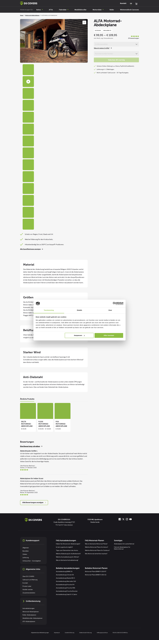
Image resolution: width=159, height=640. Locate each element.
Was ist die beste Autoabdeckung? (67, 560)
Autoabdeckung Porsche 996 (65, 588)
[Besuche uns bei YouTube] (130, 519)
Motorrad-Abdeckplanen (32, 15)
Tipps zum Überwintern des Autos (67, 550)
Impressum (57, 632)
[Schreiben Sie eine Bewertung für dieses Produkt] (31, 446)
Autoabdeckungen (29, 608)
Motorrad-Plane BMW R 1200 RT (95, 571)
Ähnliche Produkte (27, 399)
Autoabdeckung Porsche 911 (65, 584)
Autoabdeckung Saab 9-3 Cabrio (66, 594)
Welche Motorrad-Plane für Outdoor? (97, 550)
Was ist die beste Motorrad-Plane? (96, 544)
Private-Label (27, 586)
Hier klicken (68, 525)
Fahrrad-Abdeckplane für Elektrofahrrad (122, 548)
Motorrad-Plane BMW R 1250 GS (95, 575)
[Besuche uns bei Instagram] (127, 519)
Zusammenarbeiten (29, 593)
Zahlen (25, 554)
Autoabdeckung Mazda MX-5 (65, 578)
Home (21, 15)
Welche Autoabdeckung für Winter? (67, 557)
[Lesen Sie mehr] (32, 249)
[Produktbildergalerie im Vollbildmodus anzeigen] (84, 22)
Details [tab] (79, 310)
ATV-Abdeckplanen (29, 621)
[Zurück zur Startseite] (28, 3)
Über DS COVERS (28, 576)
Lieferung (26, 557)
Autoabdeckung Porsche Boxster (67, 591)
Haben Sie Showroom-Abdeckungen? (68, 544)
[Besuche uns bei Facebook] (120, 519)
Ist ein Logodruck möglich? (64, 547)
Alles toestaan (109, 335)
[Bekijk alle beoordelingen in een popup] (133, 37)
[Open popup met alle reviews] (34, 502)
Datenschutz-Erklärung (85, 632)
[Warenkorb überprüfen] (136, 3)
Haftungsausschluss (102, 632)
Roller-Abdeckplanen (29, 615)
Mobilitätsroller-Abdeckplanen (32, 618)
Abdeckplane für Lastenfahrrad (124, 544)
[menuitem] (39, 10)
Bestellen (26, 551)
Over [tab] (110, 310)
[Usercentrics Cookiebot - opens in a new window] (114, 303)
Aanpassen (79, 335)
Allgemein (26, 548)
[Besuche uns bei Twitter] (123, 519)
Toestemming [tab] (49, 310)
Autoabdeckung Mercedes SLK (66, 581)
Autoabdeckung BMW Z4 (64, 571)
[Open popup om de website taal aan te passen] (130, 3)
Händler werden (28, 589)
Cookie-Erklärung (69, 632)
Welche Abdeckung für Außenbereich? (68, 553)
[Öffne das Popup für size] (103, 48)
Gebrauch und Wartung (30, 579)
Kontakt (123, 3)
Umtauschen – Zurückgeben (32, 561)
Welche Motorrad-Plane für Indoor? (96, 547)
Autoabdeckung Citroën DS (65, 575)
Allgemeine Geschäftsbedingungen (40, 632)
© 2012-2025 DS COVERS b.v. (120, 632)
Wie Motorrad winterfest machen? (96, 553)
